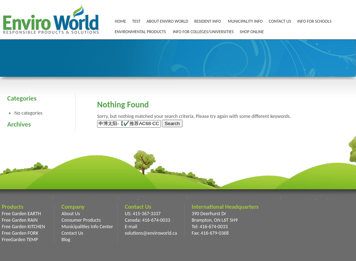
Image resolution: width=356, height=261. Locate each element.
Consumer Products (81, 220)
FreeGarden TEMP (20, 239)
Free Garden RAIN (20, 220)
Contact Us (72, 233)
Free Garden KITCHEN (23, 227)
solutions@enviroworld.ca (151, 233)
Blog (65, 239)
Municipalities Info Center (87, 227)
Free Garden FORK (20, 233)
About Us (70, 214)
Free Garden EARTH (21, 214)
